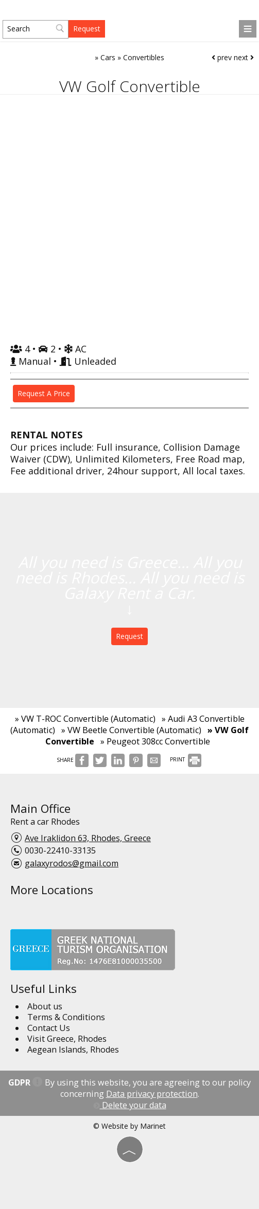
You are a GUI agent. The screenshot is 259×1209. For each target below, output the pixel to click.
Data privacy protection (152, 1093)
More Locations (51, 889)
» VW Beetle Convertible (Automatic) (131, 730)
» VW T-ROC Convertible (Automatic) (85, 718)
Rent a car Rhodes (45, 821)
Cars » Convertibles (132, 57)
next (244, 57)
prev (222, 57)
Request (86, 28)
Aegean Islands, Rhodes (73, 1049)
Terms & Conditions (66, 1017)
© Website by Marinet (129, 1126)
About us (44, 1006)
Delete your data (129, 1105)
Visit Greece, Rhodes (67, 1038)
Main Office (40, 808)
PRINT (185, 759)
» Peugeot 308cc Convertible (155, 741)
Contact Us (48, 1028)
